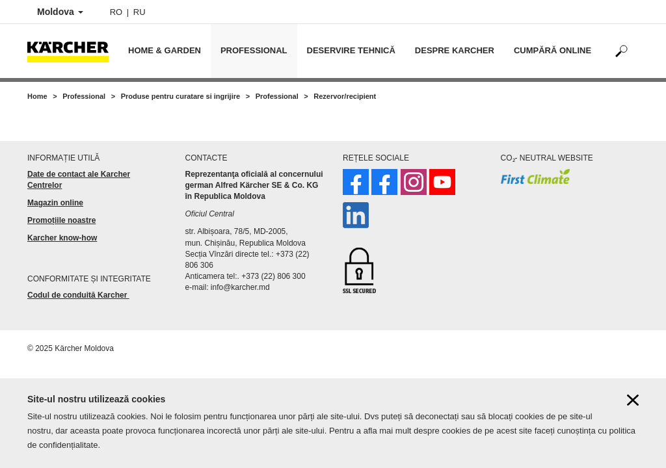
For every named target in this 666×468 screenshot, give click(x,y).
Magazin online (55, 202)
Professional (253, 50)
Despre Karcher (454, 50)
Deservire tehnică (351, 50)
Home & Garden (164, 50)
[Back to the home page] (72, 51)
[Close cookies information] (633, 404)
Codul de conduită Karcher (78, 295)
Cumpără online (552, 50)
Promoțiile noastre (61, 220)
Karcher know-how (62, 237)
